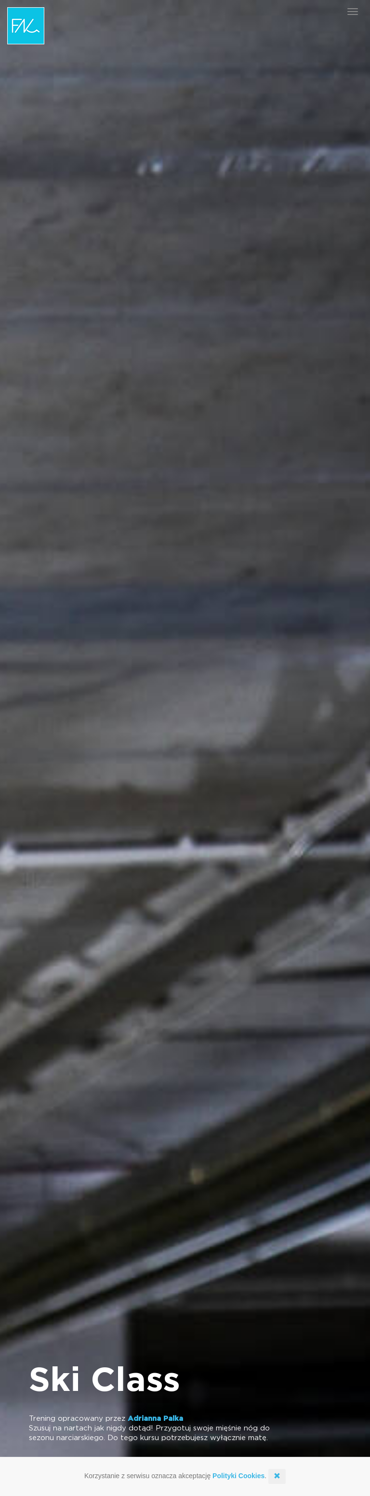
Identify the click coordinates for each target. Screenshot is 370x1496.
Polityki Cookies (238, 1476)
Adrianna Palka (155, 1418)
